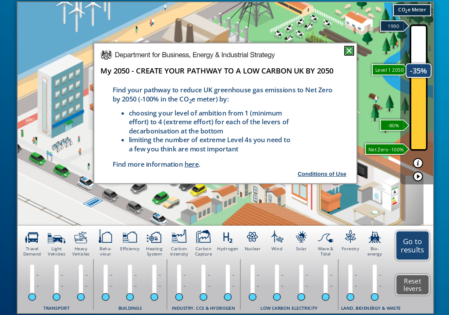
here (192, 164)
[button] (418, 163)
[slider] (32, 297)
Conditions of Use (322, 174)
